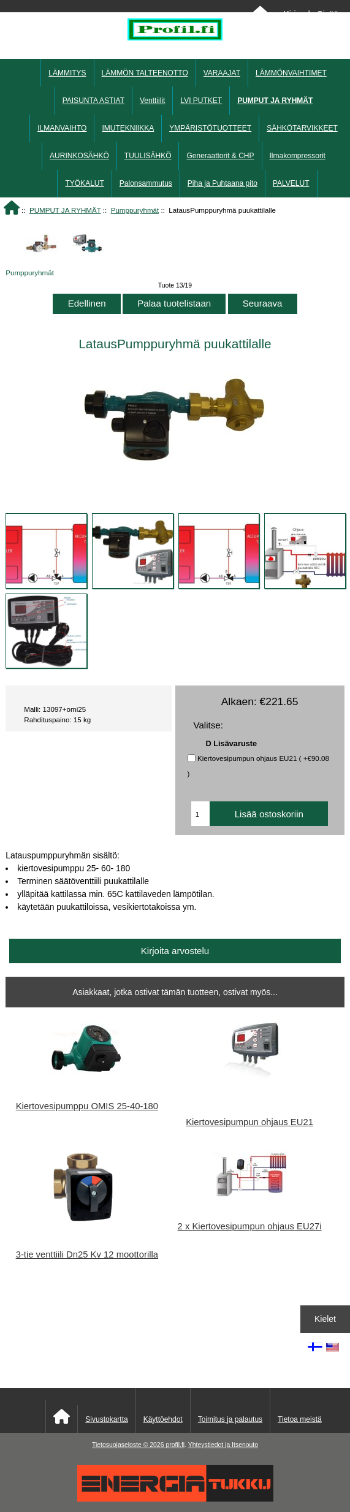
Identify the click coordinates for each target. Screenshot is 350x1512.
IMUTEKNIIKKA (128, 128)
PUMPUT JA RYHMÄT (65, 210)
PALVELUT (291, 183)
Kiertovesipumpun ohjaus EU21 (249, 1122)
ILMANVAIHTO (61, 128)
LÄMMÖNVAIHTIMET (291, 73)
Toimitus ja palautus (230, 1419)
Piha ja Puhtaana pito (222, 183)
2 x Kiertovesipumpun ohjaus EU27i (250, 1226)
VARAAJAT (222, 73)
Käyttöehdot (163, 1419)
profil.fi (175, 1444)
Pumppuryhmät (135, 210)
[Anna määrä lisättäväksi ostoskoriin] (200, 813)
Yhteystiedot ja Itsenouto (223, 1444)
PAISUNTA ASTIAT (93, 100)
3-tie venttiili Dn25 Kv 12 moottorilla (87, 1254)
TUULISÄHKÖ (148, 155)
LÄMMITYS (67, 73)
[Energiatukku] (175, 1499)
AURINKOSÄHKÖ (79, 155)
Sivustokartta (106, 1419)
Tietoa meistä (300, 1419)
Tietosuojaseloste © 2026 (128, 1444)
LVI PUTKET (201, 100)
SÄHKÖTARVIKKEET (302, 128)
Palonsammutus (146, 183)
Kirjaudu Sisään (313, 14)
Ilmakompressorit (297, 155)
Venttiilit (152, 100)
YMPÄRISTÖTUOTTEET (210, 128)
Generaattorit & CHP (220, 155)
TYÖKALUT (84, 183)
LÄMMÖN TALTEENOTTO (145, 73)
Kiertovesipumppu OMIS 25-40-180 (87, 1106)
